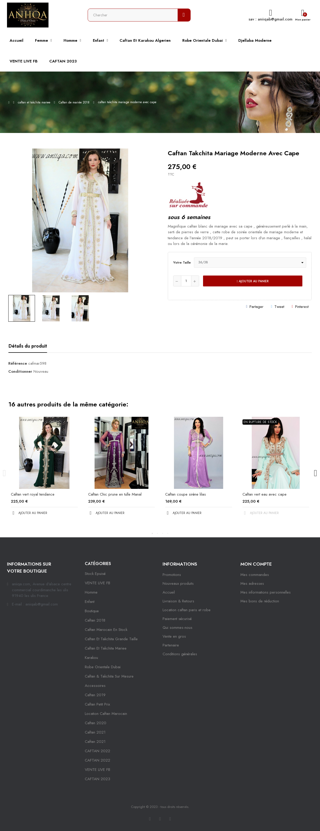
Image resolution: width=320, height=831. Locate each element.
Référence (17, 363)
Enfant (89, 601)
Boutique (92, 611)
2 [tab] (157, 533)
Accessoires (95, 685)
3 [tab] (162, 533)
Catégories (98, 564)
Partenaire (171, 645)
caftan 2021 (95, 732)
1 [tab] (152, 533)
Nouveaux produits (178, 583)
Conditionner (20, 371)
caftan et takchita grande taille (111, 639)
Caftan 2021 (95, 741)
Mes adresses (252, 583)
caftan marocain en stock (106, 629)
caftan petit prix (97, 704)
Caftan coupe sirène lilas (185, 494)
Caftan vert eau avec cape (264, 494)
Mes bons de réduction (259, 601)
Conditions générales (180, 654)
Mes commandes (254, 575)
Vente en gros (174, 636)
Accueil (169, 592)
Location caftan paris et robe (187, 610)
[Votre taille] (250, 262)
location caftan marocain (106, 713)
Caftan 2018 (95, 620)
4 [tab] (167, 533)
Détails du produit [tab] (28, 346)
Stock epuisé (95, 573)
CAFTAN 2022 (97, 751)
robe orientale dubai (103, 667)
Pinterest (302, 306)
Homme (91, 592)
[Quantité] (186, 281)
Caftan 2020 (95, 723)
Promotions (172, 575)
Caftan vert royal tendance (32, 494)
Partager (256, 306)
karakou (91, 657)
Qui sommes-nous (177, 627)
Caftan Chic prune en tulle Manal (115, 494)
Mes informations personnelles (265, 592)
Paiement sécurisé (177, 619)
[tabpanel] (44, 470)
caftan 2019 (95, 695)
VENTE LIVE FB (97, 583)
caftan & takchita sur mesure (109, 676)
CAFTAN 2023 (97, 779)
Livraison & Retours (178, 601)
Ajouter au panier (253, 281)
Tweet (279, 306)
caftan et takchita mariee (106, 648)
